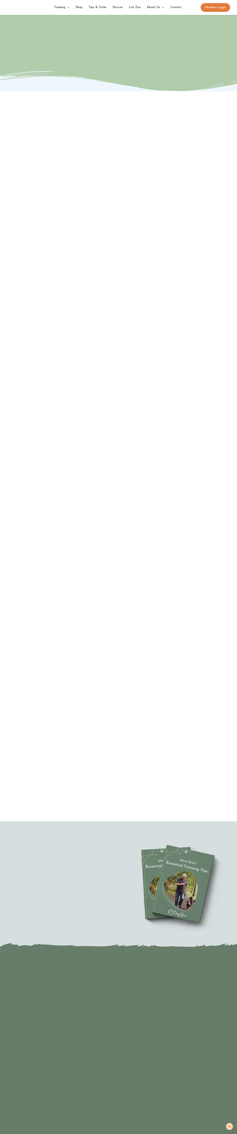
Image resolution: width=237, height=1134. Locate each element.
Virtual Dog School (27, 1119)
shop (79, 7)
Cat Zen (135, 7)
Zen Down (73, 617)
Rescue (118, 7)
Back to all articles (205, 725)
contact (176, 7)
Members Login (215, 7)
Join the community (28, 1125)
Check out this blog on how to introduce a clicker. (137, 532)
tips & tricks (98, 7)
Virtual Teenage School (30, 1112)
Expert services (25, 1132)
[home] (24, 7)
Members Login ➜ (81, 1125)
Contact (74, 1119)
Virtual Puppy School (28, 1105)
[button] (61, 7)
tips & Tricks (78, 1105)
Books (126, 1105)
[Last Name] (150, 1008)
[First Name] (150, 997)
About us (75, 1112)
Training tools (131, 1112)
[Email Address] (150, 1020)
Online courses (132, 1119)
